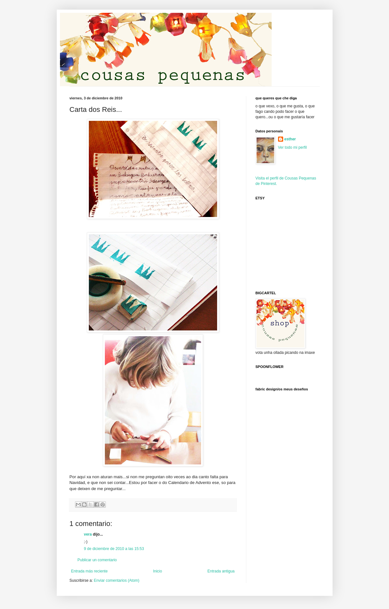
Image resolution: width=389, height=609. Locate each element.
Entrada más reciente (89, 571)
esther (290, 139)
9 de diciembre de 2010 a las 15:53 (114, 548)
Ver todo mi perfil (292, 147)
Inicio (157, 571)
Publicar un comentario (97, 560)
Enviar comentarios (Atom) (117, 580)
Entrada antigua (221, 571)
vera (88, 534)
